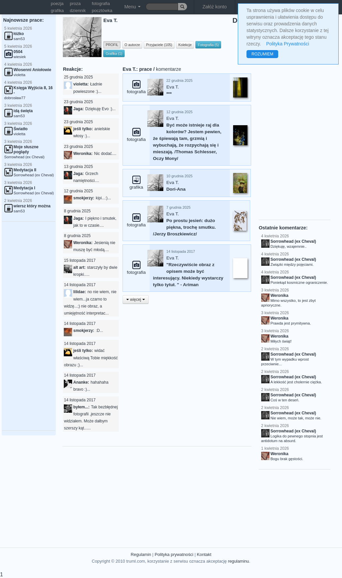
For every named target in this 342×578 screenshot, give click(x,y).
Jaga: (78, 109)
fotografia (101, 3)
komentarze (168, 69)
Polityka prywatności (174, 554)
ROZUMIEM (262, 54)
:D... (99, 330)
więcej (135, 299)
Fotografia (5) (208, 45)
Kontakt (204, 554)
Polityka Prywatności (287, 43)
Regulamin (141, 554)
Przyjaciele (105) (159, 45)
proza (75, 3)
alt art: (79, 267)
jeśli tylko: (83, 129)
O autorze (132, 45)
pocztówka (102, 10)
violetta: (81, 84)
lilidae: (79, 292)
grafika (57, 10)
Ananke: (81, 382)
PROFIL (112, 45)
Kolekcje (185, 45)
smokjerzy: (83, 198)
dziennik (78, 10)
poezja (57, 3)
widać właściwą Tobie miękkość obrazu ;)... (91, 357)
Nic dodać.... (105, 153)
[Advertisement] (28, 326)
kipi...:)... (103, 198)
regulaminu (238, 561)
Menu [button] (132, 6)
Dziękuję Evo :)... (100, 109)
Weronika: (83, 153)
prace (145, 69)
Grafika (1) (114, 53)
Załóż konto (214, 6)
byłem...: (81, 407)
